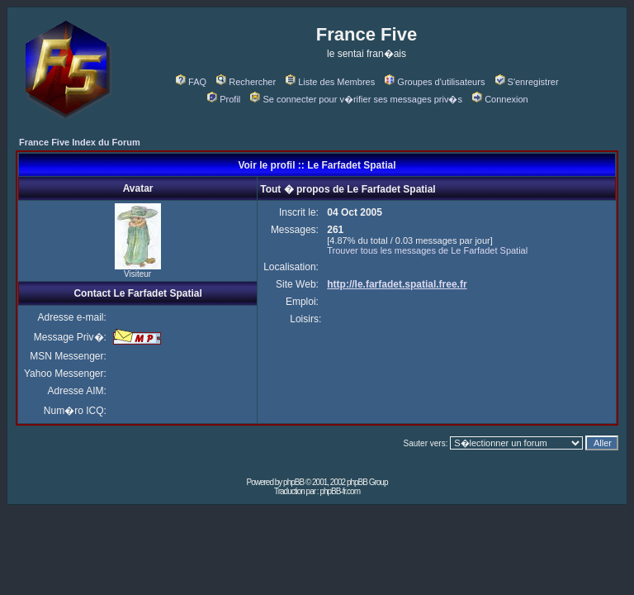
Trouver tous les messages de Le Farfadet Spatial (427, 250)
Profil (223, 99)
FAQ (191, 82)
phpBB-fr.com (339, 491)
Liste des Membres (330, 82)
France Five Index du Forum (79, 142)
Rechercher (246, 82)
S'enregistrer (527, 82)
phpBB (293, 482)
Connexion (500, 99)
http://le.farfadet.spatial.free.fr (396, 284)
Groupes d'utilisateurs (435, 82)
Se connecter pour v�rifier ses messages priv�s (355, 99)
